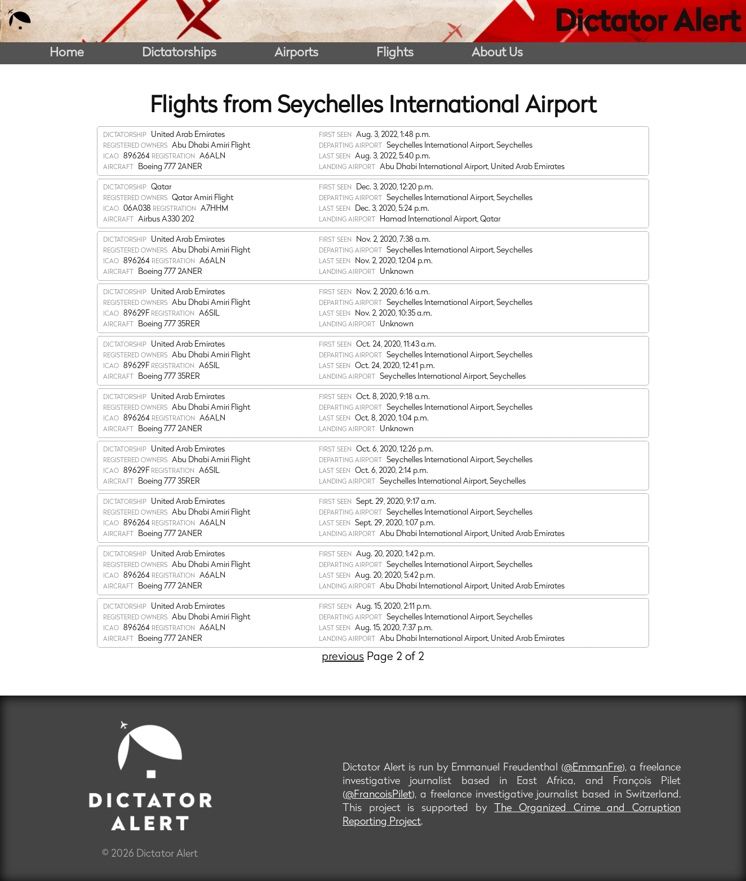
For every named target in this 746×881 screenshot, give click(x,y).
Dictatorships (179, 53)
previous (343, 657)
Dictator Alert (647, 23)
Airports (296, 53)
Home (67, 53)
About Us (497, 53)
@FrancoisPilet (378, 795)
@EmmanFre (593, 768)
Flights (395, 53)
